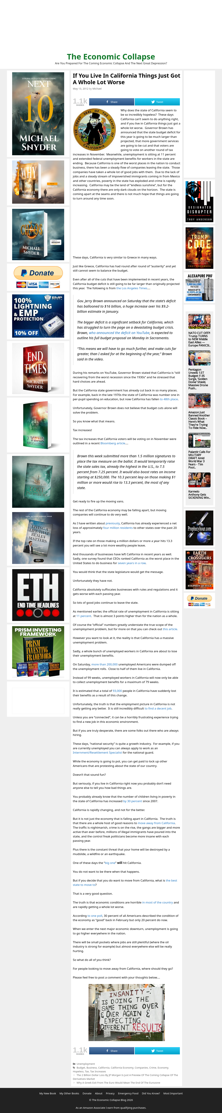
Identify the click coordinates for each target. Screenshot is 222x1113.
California (103, 1067)
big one (110, 863)
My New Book (47, 1093)
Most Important (173, 1093)
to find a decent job (158, 708)
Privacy (110, 1093)
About (99, 1093)
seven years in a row (132, 563)
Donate (87, 1093)
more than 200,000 (104, 664)
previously (113, 523)
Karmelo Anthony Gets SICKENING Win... (199, 494)
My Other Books (69, 1093)
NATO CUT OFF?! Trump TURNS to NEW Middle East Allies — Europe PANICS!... (199, 339)
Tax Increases (98, 1071)
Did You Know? (151, 1093)
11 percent (83, 616)
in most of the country (157, 902)
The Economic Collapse (111, 56)
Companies (141, 1067)
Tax (87, 1071)
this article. (170, 629)
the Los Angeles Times (131, 288)
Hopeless (78, 1071)
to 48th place (169, 399)
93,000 (117, 691)
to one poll (94, 916)
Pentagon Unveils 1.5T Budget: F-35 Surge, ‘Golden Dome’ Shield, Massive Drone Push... (198, 379)
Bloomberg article (112, 443)
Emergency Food (128, 1093)
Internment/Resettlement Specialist (97, 752)
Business (92, 1067)
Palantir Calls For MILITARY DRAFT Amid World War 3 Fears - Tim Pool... (199, 459)
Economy (163, 1067)
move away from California (156, 823)
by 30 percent (132, 801)
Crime (152, 1067)
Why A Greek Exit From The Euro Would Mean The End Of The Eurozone (118, 1082)
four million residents (118, 528)
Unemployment (86, 1063)
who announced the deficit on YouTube (119, 332)
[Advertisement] (111, 27)
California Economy (122, 1067)
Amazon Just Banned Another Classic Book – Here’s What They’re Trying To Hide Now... (199, 420)
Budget (81, 1067)
